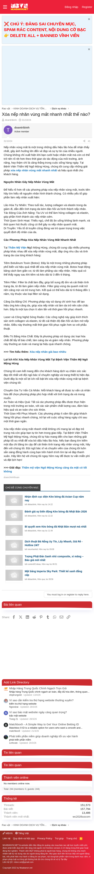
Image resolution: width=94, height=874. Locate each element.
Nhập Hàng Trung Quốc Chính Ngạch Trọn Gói (38, 688)
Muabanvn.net (25, 868)
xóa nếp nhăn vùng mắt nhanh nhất (34, 170)
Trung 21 (13, 719)
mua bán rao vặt (62, 845)
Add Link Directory (16, 682)
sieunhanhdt (33, 549)
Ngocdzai (13, 707)
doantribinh (11, 120)
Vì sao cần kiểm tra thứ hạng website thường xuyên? (41, 700)
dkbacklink (32, 504)
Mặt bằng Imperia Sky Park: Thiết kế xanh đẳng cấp (53, 573)
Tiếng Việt (22, 833)
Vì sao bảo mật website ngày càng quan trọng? (38, 712)
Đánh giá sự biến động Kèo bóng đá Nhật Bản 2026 (56, 511)
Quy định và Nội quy (24, 838)
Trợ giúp (59, 838)
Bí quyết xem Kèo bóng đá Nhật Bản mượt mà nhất (55, 526)
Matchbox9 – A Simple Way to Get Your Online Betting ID (44, 724)
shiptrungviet (15, 695)
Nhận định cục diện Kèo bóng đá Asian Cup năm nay (54, 498)
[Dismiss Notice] (88, 20)
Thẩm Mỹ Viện (17, 247)
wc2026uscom (81, 816)
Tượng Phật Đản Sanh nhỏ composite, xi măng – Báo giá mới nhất (54, 558)
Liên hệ (6, 838)
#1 (89, 141)
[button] (5, 7)
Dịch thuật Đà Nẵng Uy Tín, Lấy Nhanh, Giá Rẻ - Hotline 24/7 (54, 543)
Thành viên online (16, 777)
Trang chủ (71, 838)
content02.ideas (34, 564)
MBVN (8, 833)
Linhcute (13, 743)
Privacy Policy (44, 838)
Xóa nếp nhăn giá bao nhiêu (48, 351)
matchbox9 (14, 731)
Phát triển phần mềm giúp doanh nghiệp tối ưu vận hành (43, 736)
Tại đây (64, 859)
